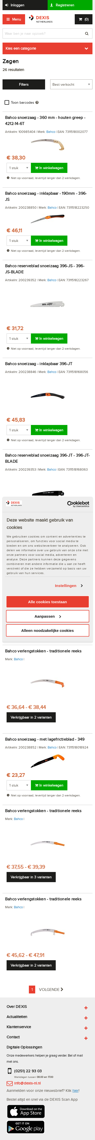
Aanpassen (47, 616)
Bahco (50, 131)
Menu (16, 19)
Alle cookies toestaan (47, 602)
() (86, 19)
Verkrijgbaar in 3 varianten (31, 877)
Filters (24, 84)
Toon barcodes (22, 102)
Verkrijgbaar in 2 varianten (31, 717)
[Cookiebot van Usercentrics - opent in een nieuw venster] (67, 504)
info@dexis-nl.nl (27, 1083)
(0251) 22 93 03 (28, 1071)
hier (75, 1090)
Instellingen (66, 585)
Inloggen (17, 5)
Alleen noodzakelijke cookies (47, 630)
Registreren (65, 5)
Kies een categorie (21, 48)
